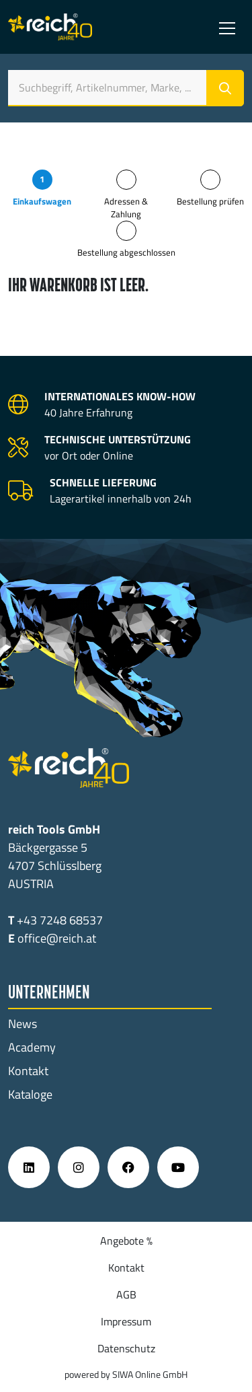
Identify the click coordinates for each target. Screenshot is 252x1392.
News (22, 1024)
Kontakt (28, 1071)
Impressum (126, 1321)
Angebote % (126, 1241)
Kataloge (30, 1094)
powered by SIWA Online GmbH (126, 1374)
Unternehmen (49, 993)
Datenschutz (126, 1348)
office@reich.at (56, 938)
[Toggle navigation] (227, 27)
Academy (32, 1047)
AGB (126, 1294)
